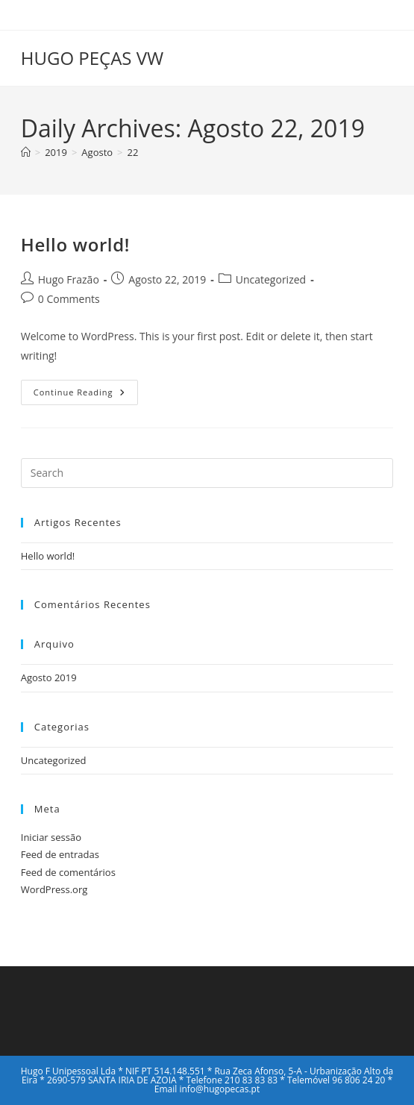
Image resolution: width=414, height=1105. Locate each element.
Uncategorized (271, 279)
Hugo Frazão (68, 279)
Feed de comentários (68, 872)
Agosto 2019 (49, 677)
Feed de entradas (60, 854)
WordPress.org (54, 889)
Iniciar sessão (51, 837)
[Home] (26, 152)
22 (133, 152)
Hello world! (75, 244)
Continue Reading (86, 395)
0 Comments (69, 299)
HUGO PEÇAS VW (92, 58)
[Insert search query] (207, 473)
